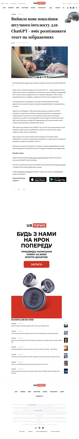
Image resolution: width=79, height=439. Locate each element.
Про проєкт (22, 431)
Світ (4, 8)
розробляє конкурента (25, 172)
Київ (17, 8)
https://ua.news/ (32, 404)
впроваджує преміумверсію (39, 158)
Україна (10, 8)
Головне (13, 14)
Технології (42, 8)
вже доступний (60, 165)
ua (63, 8)
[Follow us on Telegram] (73, 8)
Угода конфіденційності (41, 431)
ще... (51, 8)
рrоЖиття (39, 396)
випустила (28, 83)
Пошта (57, 8)
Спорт (62, 392)
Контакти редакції (55, 431)
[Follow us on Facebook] (70, 8)
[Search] (76, 8)
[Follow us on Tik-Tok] (68, 8)
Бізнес (33, 8)
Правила (30, 431)
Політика (25, 8)
